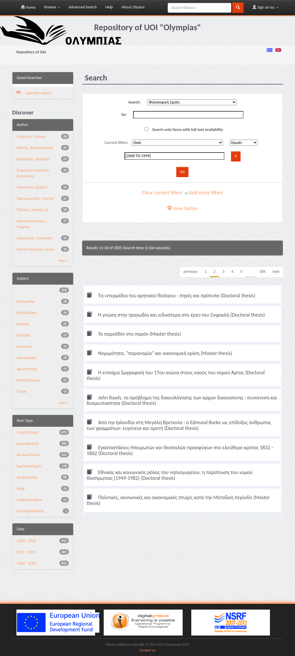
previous (191, 271)
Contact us (147, 650)
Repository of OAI (31, 52)
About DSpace (133, 7)
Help (109, 7)
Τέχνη (21, 391)
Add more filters (206, 192)
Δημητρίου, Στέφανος (34, 238)
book (21, 488)
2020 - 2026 (26, 540)
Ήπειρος (23, 335)
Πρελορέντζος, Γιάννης (35, 198)
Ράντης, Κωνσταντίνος (35, 147)
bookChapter (27, 477)
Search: (134, 102)
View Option (182, 208)
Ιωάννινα (24, 346)
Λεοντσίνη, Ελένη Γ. (33, 187)
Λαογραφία (26, 357)
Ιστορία (23, 324)
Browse (52, 7)
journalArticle (28, 443)
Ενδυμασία (26, 301)
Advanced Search (83, 7)
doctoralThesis (28, 454)
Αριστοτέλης (27, 368)
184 (262, 271)
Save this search (34, 93)
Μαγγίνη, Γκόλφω (31, 136)
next (275, 271)
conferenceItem (29, 499)
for (124, 114)
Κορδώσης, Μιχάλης (33, 159)
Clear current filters (162, 192)
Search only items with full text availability (184, 129)
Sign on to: (265, 7)
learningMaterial (30, 511)
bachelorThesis (29, 466)
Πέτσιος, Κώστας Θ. (33, 209)
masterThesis (27, 432)
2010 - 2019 (26, 552)
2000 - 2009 (26, 563)
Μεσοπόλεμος (28, 380)
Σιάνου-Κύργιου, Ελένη (35, 249)
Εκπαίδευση (27, 312)
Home (28, 7)
